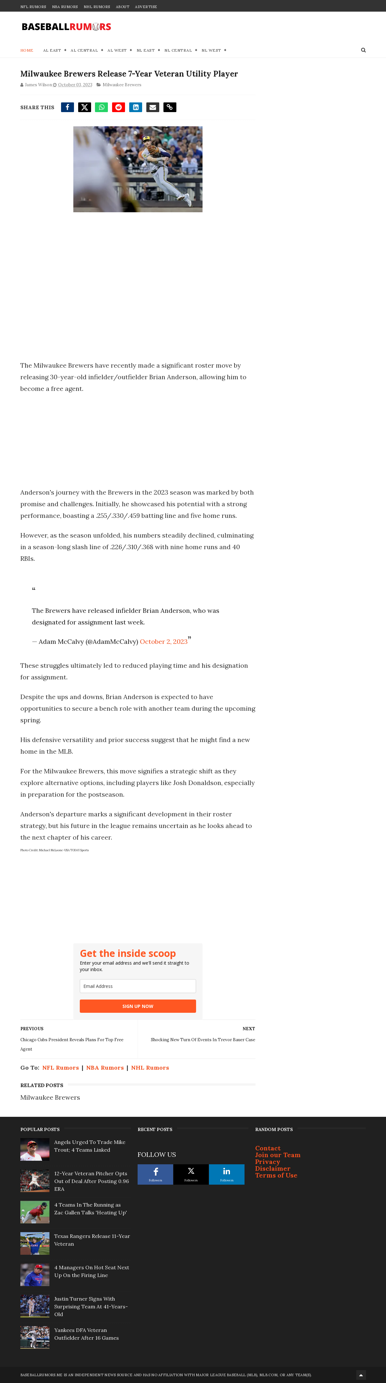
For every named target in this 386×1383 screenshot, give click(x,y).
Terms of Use (276, 1175)
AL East (52, 50)
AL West (117, 50)
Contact (268, 1148)
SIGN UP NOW (137, 1006)
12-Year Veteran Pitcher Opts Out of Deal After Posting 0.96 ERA (91, 1181)
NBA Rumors (65, 7)
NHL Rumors (97, 7)
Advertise (146, 7)
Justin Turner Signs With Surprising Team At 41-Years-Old (91, 1306)
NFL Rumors (33, 7)
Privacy (267, 1162)
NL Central (178, 50)
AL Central (84, 50)
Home (27, 50)
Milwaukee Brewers (122, 85)
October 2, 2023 (164, 641)
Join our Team (278, 1155)
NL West (211, 50)
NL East (146, 50)
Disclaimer (273, 1168)
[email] (138, 986)
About (123, 7)
